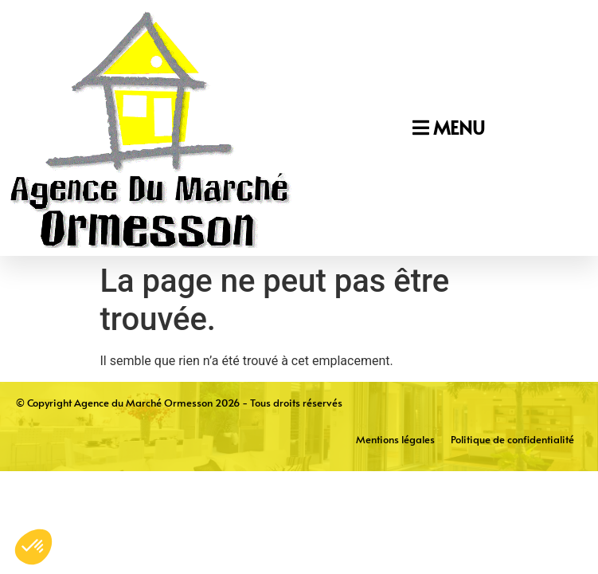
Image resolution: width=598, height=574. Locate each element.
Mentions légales (395, 439)
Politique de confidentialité (512, 439)
